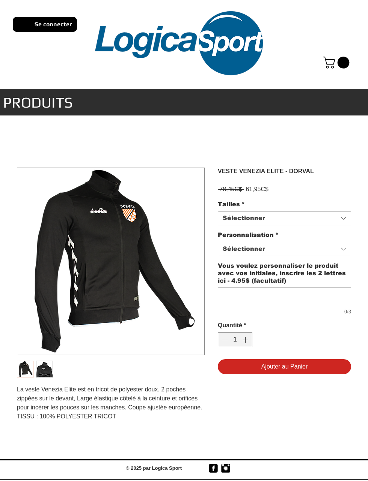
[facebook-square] (213, 468)
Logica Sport (167, 468)
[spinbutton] (235, 340)
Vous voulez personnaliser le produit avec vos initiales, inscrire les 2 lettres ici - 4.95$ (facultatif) (282, 273)
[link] (337, 63)
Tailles (231, 204)
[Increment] (246, 340)
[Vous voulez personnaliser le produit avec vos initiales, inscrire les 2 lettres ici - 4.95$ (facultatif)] (284, 296)
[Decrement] (224, 340)
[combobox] (284, 218)
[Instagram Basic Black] (225, 468)
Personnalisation (248, 235)
